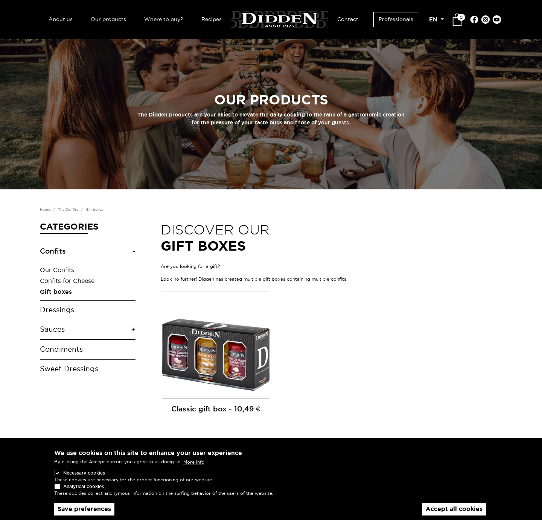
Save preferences (84, 509)
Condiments (61, 349)
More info (193, 462)
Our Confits (57, 269)
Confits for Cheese (67, 280)
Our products (108, 19)
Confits (53, 251)
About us (61, 19)
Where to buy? (163, 19)
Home (45, 210)
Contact (347, 19)
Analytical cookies (83, 486)
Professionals (396, 19)
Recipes (211, 19)
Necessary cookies (84, 472)
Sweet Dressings (69, 369)
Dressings (57, 310)
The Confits (68, 210)
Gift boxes (56, 291)
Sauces (52, 329)
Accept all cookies (454, 509)
